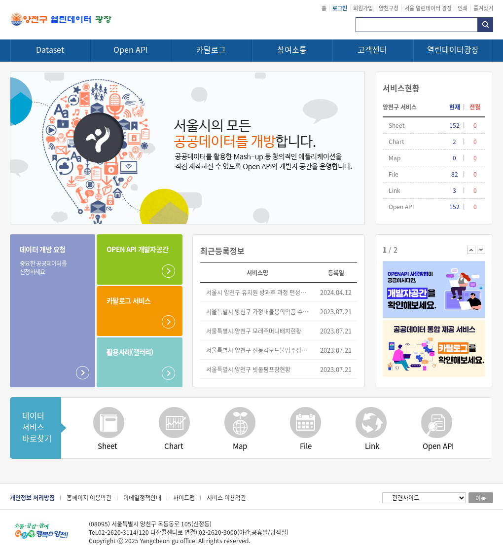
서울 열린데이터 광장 (428, 8)
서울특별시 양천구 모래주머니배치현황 (253, 331)
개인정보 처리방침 (32, 497)
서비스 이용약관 (226, 497)
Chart (173, 446)
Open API (438, 446)
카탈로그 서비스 (128, 300)
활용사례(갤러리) (130, 352)
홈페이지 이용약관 (89, 497)
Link (372, 446)
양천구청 (388, 8)
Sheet (107, 446)
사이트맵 (184, 497)
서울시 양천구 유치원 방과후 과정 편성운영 (258, 292)
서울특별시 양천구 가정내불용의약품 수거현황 (258, 311)
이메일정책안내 (142, 497)
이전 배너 (471, 250)
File (306, 446)
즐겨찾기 (483, 8)
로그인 (339, 8)
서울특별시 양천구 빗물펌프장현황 (248, 369)
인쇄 (462, 8)
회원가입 (363, 8)
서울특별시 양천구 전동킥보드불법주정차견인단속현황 (258, 350)
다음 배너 (481, 250)
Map (240, 446)
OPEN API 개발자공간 (137, 249)
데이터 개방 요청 (46, 260)
